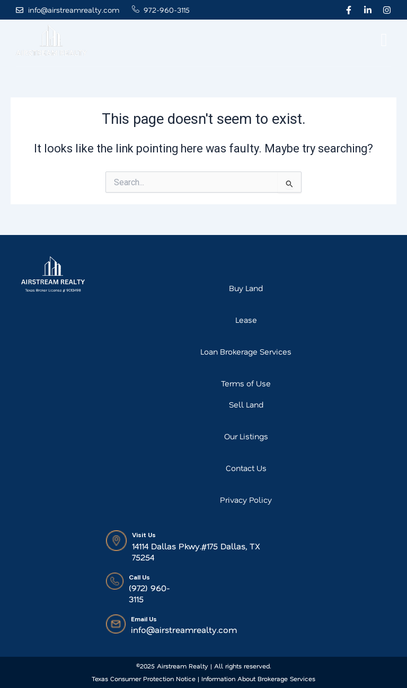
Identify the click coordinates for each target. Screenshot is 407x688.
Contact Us (246, 468)
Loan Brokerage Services (246, 351)
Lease (246, 319)
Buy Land (246, 288)
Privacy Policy (246, 499)
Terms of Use (245, 383)
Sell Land (245, 404)
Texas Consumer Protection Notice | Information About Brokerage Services (203, 678)
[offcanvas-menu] (384, 40)
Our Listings (246, 436)
